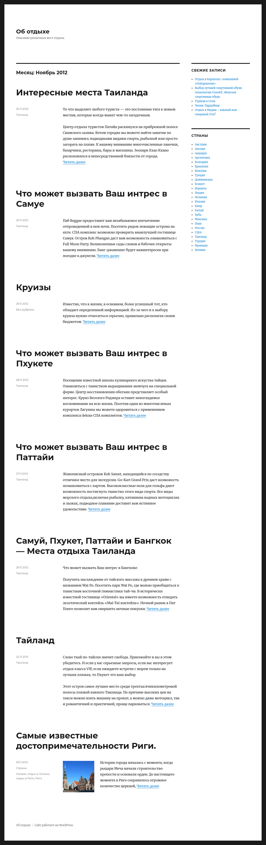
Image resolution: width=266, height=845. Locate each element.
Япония (200, 250)
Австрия (201, 144)
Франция (201, 245)
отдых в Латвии (38, 774)
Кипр (198, 206)
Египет (200, 184)
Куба (198, 215)
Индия (199, 193)
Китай (199, 210)
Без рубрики (25, 309)
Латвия (21, 774)
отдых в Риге (25, 778)
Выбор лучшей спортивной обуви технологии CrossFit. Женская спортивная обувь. (218, 92)
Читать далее (74, 162)
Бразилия (201, 166)
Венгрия (201, 171)
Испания (201, 197)
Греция (200, 175)
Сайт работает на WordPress (54, 825)
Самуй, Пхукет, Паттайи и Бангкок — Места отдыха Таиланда (94, 546)
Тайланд (35, 640)
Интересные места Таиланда (82, 92)
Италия (200, 201)
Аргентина (202, 157)
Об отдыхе (33, 31)
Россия (199, 228)
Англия (200, 149)
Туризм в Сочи (205, 101)
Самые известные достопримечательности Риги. (86, 740)
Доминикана (204, 179)
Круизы (33, 287)
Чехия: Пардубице (207, 105)
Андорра (201, 153)
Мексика (201, 219)
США (198, 232)
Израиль (201, 188)
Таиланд (22, 114)
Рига (38, 778)
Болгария (201, 162)
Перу (198, 223)
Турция (200, 241)
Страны (21, 768)
